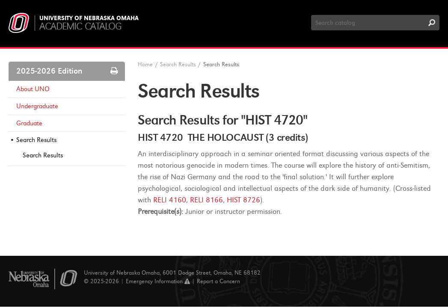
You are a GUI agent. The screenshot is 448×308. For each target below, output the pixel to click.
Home (145, 64)
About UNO (33, 89)
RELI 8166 (206, 199)
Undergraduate (37, 106)
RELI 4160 (169, 199)
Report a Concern (218, 281)
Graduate (29, 123)
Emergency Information (158, 281)
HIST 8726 (243, 199)
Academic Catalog (80, 26)
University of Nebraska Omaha (89, 18)
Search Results (36, 140)
